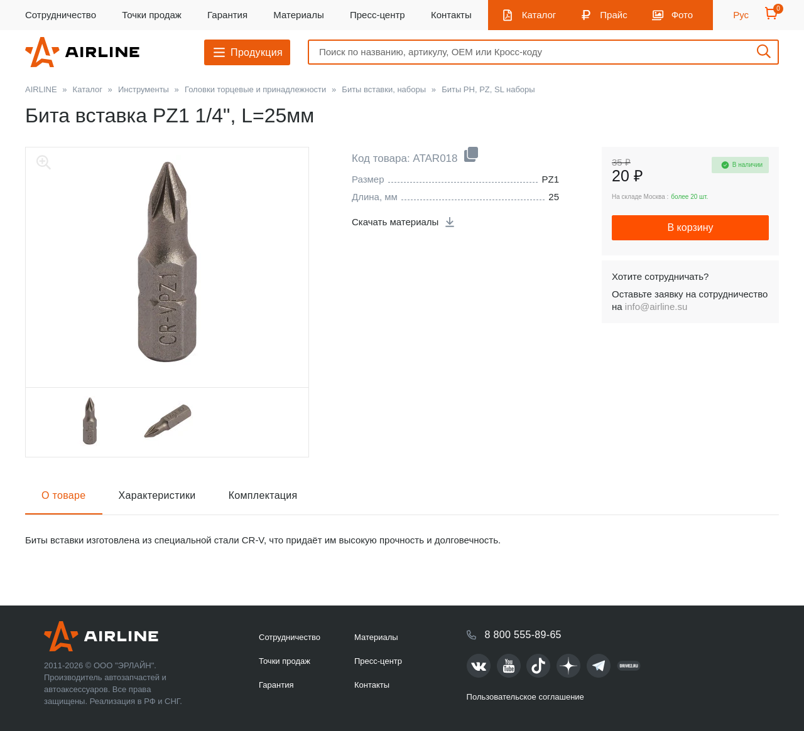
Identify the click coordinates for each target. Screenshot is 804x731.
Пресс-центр (377, 14)
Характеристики (157, 495)
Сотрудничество (60, 14)
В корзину (690, 227)
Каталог (539, 14)
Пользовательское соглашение (525, 697)
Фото (682, 14)
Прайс (613, 14)
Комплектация (263, 495)
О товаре (63, 495)
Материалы (298, 14)
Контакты (451, 14)
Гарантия (227, 14)
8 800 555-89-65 (523, 634)
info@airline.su (656, 306)
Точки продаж (152, 14)
